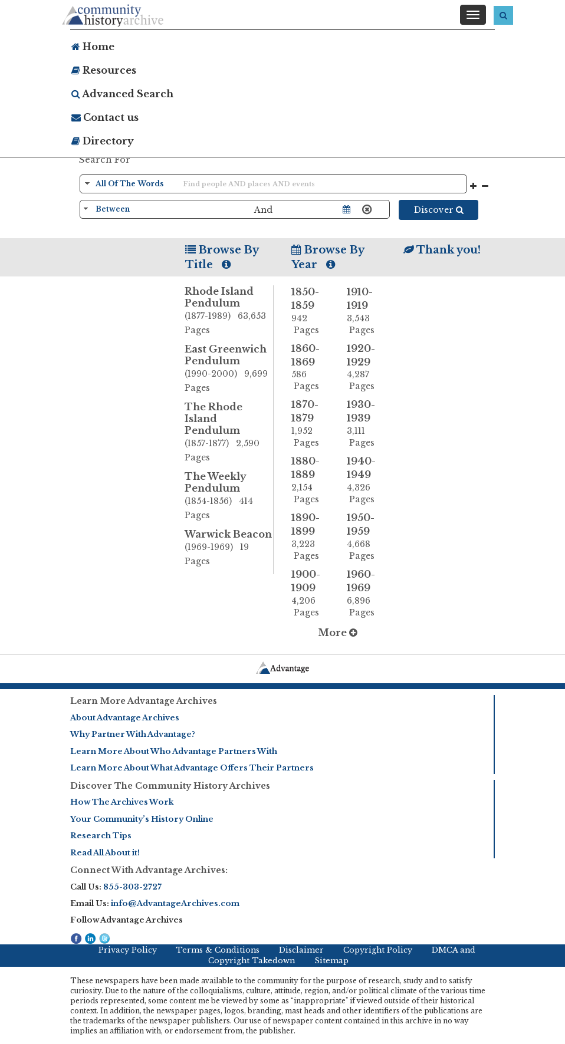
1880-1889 (310, 480)
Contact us (105, 117)
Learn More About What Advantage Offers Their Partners (192, 767)
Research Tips (101, 835)
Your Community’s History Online (141, 819)
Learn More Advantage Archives (143, 701)
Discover (439, 210)
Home (92, 46)
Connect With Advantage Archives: (149, 870)
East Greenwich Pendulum (229, 369)
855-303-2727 (132, 886)
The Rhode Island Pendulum (229, 433)
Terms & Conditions (217, 950)
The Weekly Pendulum (229, 496)
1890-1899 (310, 537)
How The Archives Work (121, 802)
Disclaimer (301, 950)
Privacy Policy (127, 950)
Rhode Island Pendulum (229, 311)
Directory (102, 141)
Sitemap (331, 960)
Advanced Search (122, 94)
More (337, 632)
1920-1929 (366, 367)
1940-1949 (366, 480)
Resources (103, 70)
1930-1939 (366, 424)
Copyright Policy (377, 950)
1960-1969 (366, 593)
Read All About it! (105, 852)
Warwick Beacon (229, 548)
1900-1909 (310, 593)
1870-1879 (310, 424)
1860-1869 (310, 367)
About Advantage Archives (124, 717)
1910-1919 (366, 311)
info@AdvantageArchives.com (175, 903)
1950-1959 (366, 537)
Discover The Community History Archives (170, 785)
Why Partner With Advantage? (132, 734)
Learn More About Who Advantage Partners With (173, 751)
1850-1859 (310, 311)
